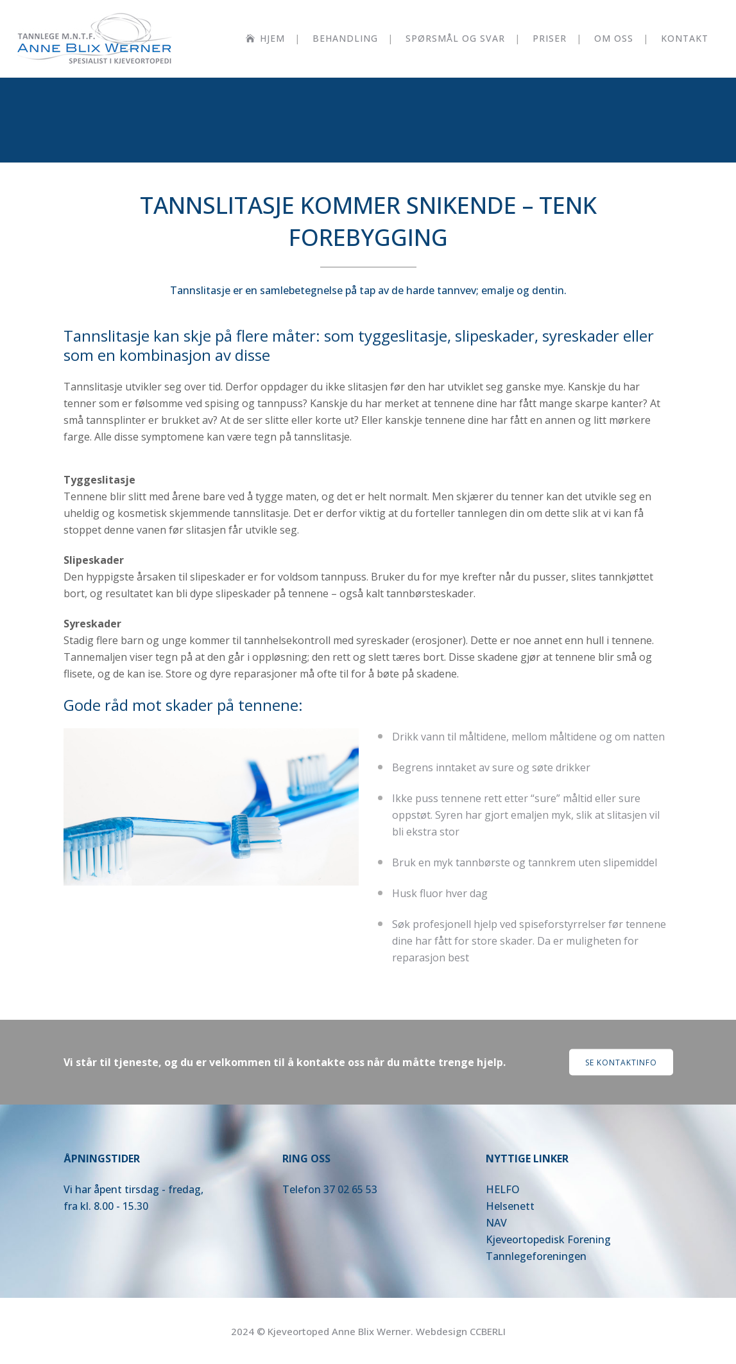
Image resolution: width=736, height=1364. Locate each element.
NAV (496, 1223)
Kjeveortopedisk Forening (548, 1239)
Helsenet (508, 1206)
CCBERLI (488, 1331)
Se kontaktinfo (621, 1062)
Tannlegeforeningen (536, 1256)
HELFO (503, 1189)
